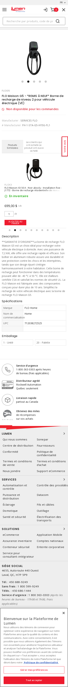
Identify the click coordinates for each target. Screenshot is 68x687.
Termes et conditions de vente (17, 463)
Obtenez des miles (28, 411)
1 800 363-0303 (39, 595)
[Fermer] (64, 613)
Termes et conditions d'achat (51, 463)
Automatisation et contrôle (15, 487)
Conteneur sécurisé (16, 547)
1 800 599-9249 (28, 586)
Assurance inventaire (17, 541)
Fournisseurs (46, 445)
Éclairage (9, 504)
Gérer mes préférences (34, 669)
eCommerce (11, 534)
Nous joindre (11, 471)
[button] (22, 82)
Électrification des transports (49, 518)
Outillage (43, 510)
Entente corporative (50, 547)
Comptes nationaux (50, 541)
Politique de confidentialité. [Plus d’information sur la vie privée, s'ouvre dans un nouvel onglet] (41, 662)
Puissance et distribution (11, 496)
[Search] (34, 21)
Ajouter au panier (15, 222)
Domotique (10, 510)
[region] (34, 647)
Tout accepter (34, 680)
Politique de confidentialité (46, 453)
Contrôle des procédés (52, 485)
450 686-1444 (21, 590)
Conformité (10, 451)
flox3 (8, 184)
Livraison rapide (26, 398)
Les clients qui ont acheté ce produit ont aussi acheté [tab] (34, 146)
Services (34, 479)
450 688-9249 (18, 582)
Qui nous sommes (15, 439)
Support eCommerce (51, 471)
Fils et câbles (45, 504)
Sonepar (42, 439)
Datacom (43, 495)
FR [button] (61, 2)
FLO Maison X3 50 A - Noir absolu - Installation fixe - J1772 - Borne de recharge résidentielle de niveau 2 (33, 189)
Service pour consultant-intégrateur (18, 554)
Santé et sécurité (14, 517)
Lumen (34, 434)
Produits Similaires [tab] (12, 146)
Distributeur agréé (28, 380)
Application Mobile (49, 534)
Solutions (34, 529)
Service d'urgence (27, 365)
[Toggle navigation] (4, 9)
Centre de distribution (18, 445)
